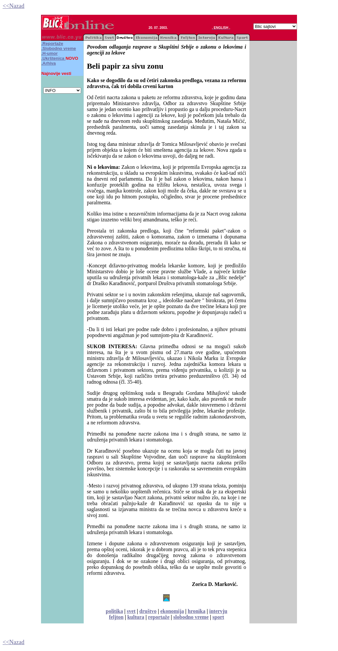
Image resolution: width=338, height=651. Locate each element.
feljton (116, 617)
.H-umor (49, 53)
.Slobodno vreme (58, 48)
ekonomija (172, 611)
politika (114, 611)
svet (131, 611)
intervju (218, 611)
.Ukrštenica (52, 58)
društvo (147, 611)
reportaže (158, 617)
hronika (196, 611)
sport (218, 617)
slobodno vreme (191, 617)
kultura (135, 617)
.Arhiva (48, 63)
